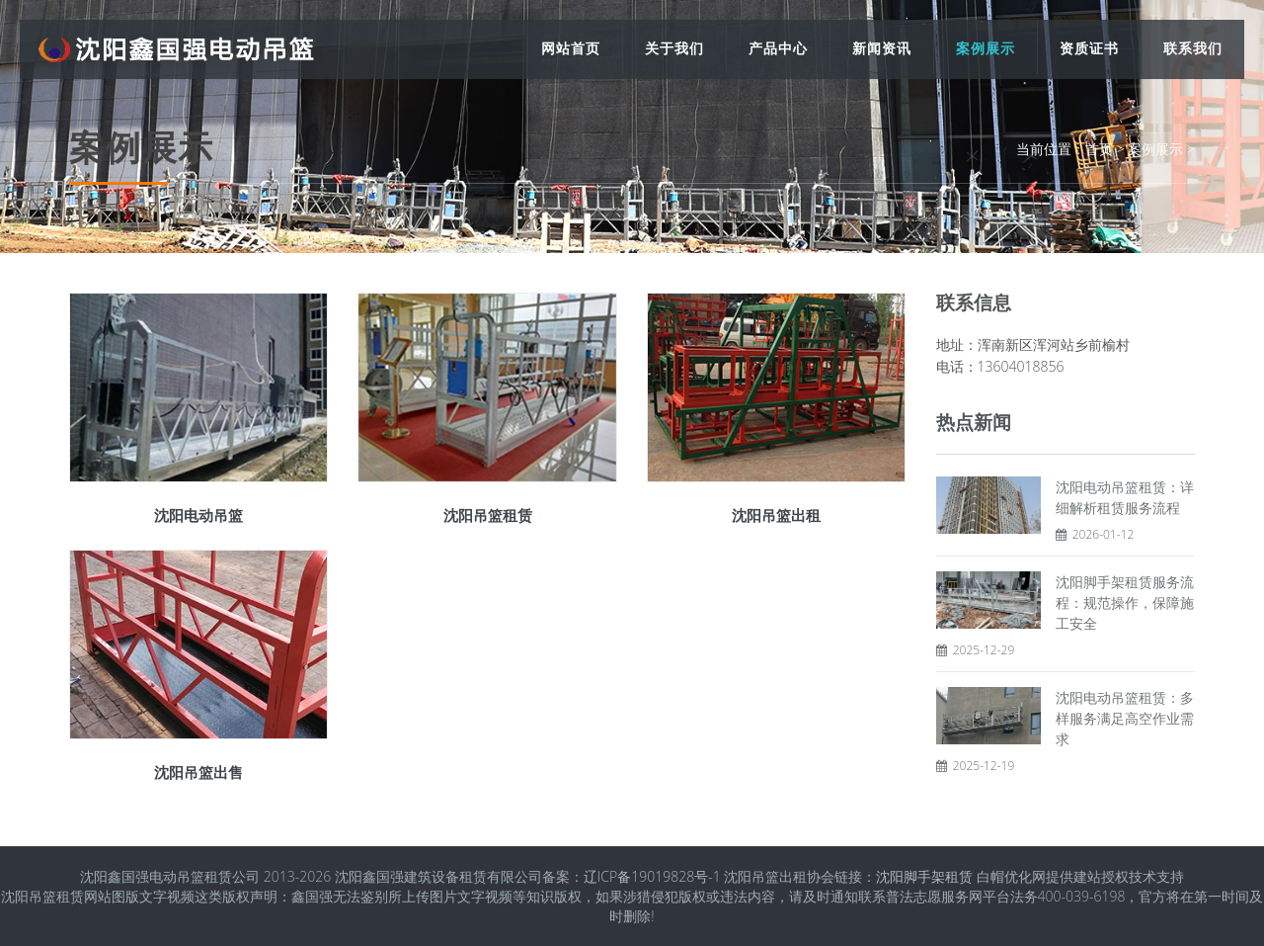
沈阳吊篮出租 (776, 515)
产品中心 (778, 48)
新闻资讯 (881, 48)
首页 (1099, 148)
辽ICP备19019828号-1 (652, 876)
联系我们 (1193, 48)
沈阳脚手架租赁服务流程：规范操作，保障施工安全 (1125, 602)
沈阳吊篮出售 (198, 772)
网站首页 (570, 48)
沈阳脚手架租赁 (924, 876)
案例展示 (985, 48)
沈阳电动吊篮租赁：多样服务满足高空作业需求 (1125, 718)
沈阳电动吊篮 (198, 515)
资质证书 (1089, 48)
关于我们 (674, 48)
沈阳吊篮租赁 (487, 515)
